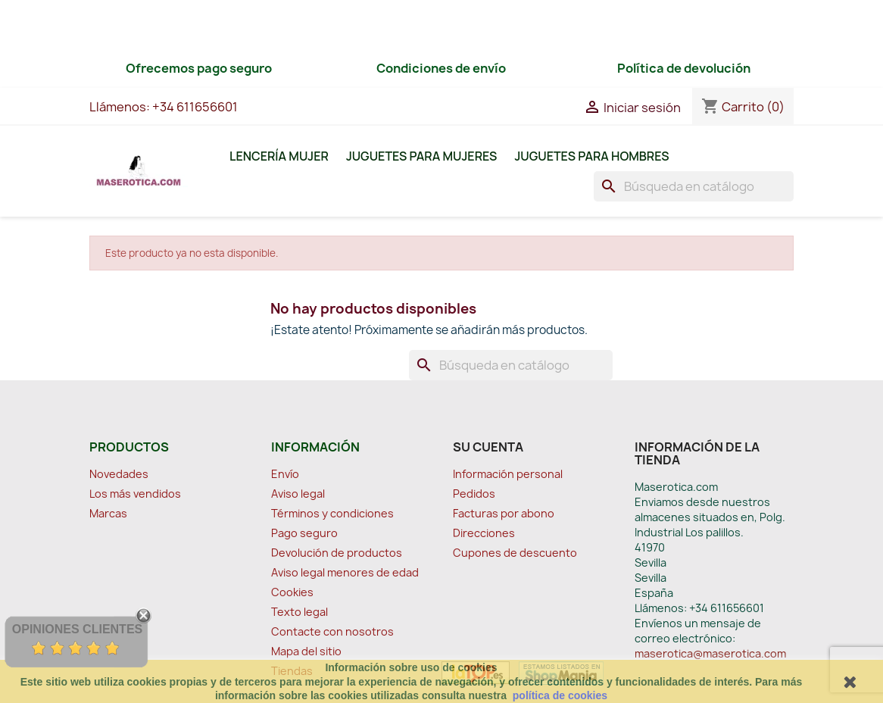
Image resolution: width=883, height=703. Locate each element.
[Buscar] (694, 186)
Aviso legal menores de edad (345, 572)
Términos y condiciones (332, 513)
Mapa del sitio (306, 651)
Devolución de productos (336, 552)
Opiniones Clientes (77, 629)
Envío (285, 474)
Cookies (292, 592)
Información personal (508, 474)
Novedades (118, 474)
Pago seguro (304, 533)
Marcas (108, 513)
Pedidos (474, 493)
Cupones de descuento (515, 552)
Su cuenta (488, 447)
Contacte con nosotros (332, 631)
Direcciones (484, 533)
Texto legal (299, 612)
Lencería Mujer (279, 156)
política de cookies (560, 695)
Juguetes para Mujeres (422, 156)
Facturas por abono (503, 513)
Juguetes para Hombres (591, 156)
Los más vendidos (135, 493)
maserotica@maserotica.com (710, 653)
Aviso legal (298, 493)
